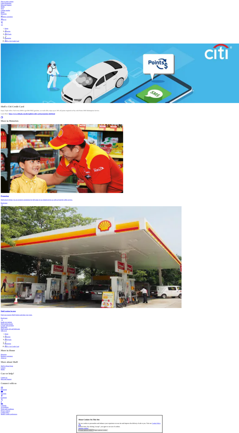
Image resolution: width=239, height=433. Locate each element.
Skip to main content (7, 1)
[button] (119, 14)
